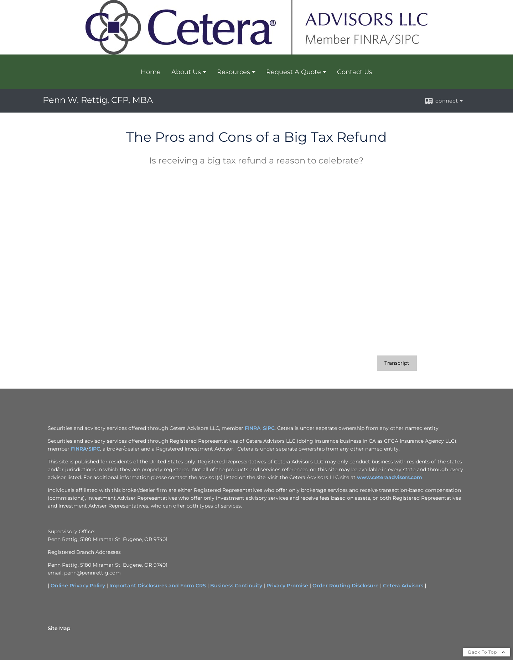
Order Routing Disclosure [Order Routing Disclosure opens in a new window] (345, 585)
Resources (233, 72)
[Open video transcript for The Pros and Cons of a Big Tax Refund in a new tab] (397, 363)
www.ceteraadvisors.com (389, 477)
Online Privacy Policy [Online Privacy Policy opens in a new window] (78, 585)
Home (151, 72)
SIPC (94, 449)
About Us (186, 72)
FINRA (79, 449)
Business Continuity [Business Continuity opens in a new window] (236, 585)
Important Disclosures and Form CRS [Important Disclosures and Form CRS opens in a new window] (157, 585)
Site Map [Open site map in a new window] (59, 628)
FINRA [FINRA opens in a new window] (252, 428)
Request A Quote (293, 72)
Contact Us (354, 72)
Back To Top (486, 652)
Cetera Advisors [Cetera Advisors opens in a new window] (403, 585)
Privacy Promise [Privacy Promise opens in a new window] (287, 585)
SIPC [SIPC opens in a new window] (269, 428)
